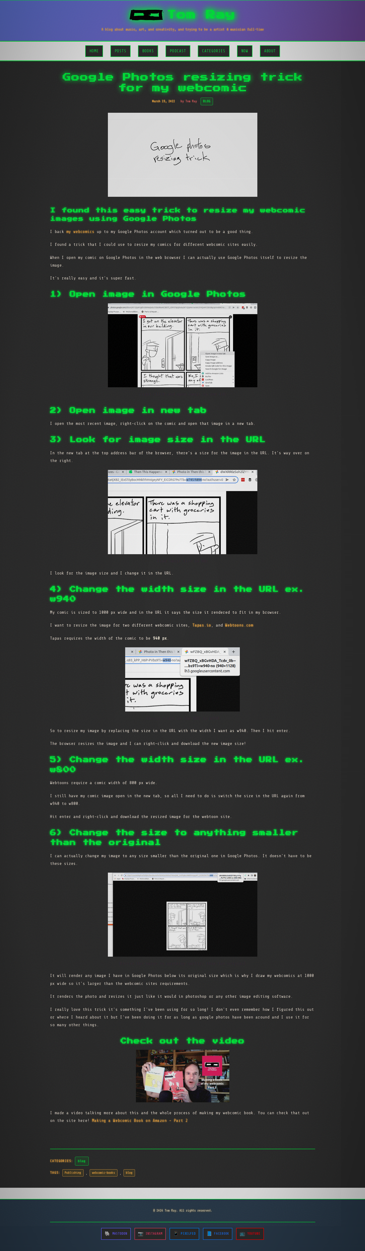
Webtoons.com (239, 625)
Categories (213, 51)
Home (94, 51)
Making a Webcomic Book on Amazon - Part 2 (140, 1120)
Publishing (73, 1172)
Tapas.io (201, 625)
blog (81, 1161)
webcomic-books (103, 1172)
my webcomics (80, 231)
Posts (120, 51)
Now (244, 51)
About (270, 51)
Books (148, 51)
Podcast (178, 51)
